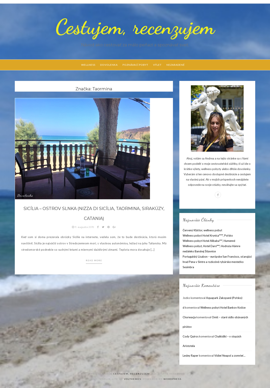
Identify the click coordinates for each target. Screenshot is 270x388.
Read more (94, 260)
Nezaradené (175, 64)
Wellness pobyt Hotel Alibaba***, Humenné (209, 240)
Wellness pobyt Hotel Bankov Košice (223, 307)
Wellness (88, 64)
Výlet (157, 64)
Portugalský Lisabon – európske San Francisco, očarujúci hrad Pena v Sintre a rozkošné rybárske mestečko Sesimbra (217, 262)
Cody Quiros (190, 336)
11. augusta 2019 (83, 227)
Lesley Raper (190, 355)
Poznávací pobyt (135, 64)
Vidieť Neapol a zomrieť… (229, 355)
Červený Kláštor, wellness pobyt (202, 230)
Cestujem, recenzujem (135, 26)
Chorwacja (189, 317)
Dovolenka (109, 64)
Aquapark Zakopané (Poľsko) (224, 298)
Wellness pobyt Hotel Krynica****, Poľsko (208, 235)
